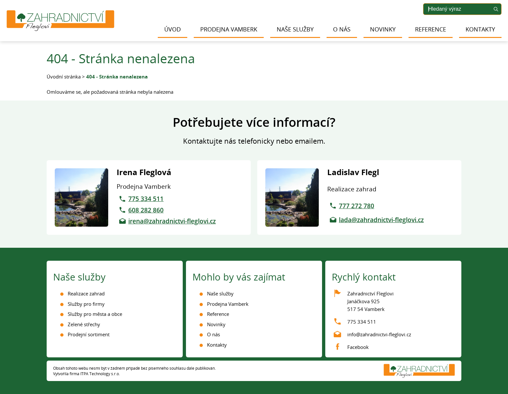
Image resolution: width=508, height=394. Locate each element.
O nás (342, 29)
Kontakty (480, 29)
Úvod (172, 29)
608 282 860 (146, 210)
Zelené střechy (84, 324)
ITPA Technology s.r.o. (100, 373)
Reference (430, 29)
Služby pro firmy (86, 304)
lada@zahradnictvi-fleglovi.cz (381, 220)
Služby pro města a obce (95, 314)
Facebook (358, 347)
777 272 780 (356, 206)
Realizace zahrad (86, 293)
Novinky (383, 29)
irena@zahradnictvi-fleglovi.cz (172, 221)
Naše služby (295, 29)
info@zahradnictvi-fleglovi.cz (379, 334)
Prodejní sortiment (89, 334)
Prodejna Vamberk (228, 29)
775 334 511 (146, 199)
